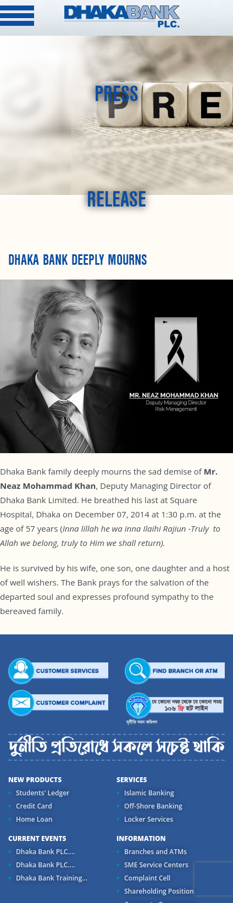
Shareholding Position (159, 891)
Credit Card (34, 806)
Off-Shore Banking (153, 806)
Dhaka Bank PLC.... (45, 851)
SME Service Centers (156, 864)
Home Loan (34, 819)
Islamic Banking (149, 793)
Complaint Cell (147, 878)
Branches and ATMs (155, 851)
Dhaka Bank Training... (51, 878)
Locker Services (148, 819)
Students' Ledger (42, 793)
